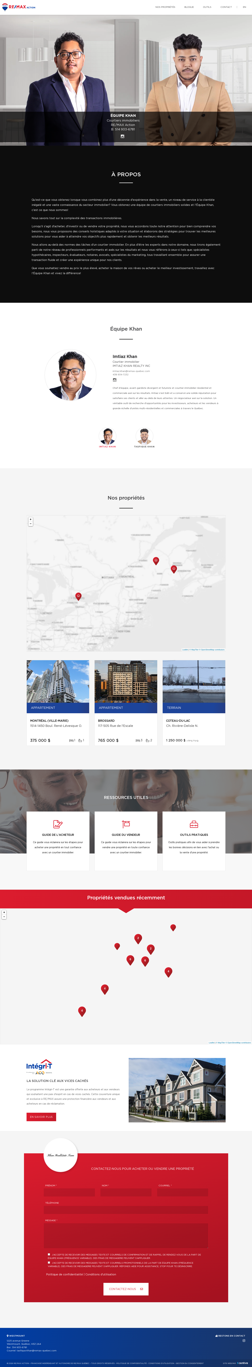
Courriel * (165, 1186)
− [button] (31, 524)
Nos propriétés (165, 7)
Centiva (242, 1363)
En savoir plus (41, 1117)
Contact (226, 7)
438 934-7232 (120, 375)
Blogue (189, 7)
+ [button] (31, 519)
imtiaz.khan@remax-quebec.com (131, 371)
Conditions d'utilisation (100, 1274)
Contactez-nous (126, 1289)
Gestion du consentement (190, 1363)
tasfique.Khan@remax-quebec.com (36, 1351)
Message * (51, 1220)
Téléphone (52, 1203)
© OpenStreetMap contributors (211, 650)
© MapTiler (194, 650)
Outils (207, 7)
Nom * (105, 1186)
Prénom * (51, 1186)
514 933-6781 (125, 129)
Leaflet (185, 650)
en (244, 7)
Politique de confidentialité (64, 1274)
